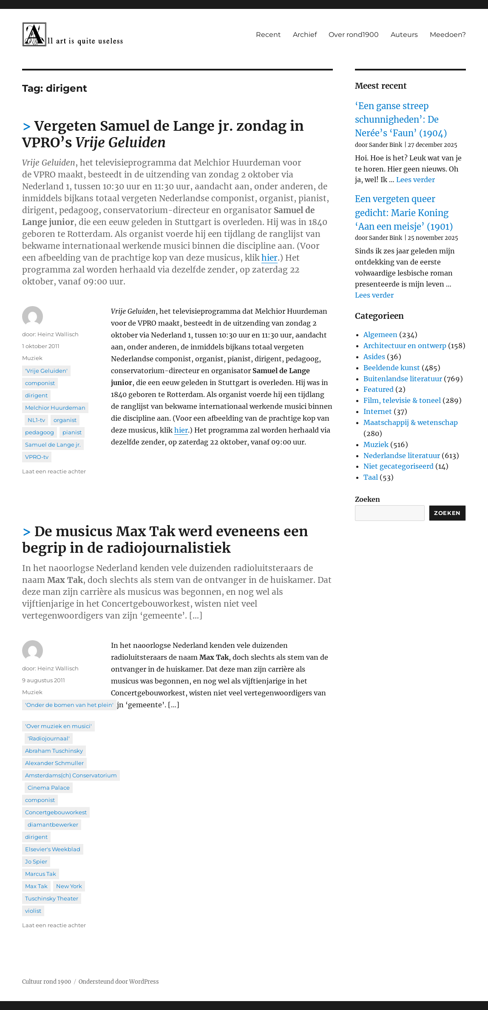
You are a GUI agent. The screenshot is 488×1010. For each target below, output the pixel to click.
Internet (377, 411)
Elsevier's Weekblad (52, 849)
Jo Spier (36, 861)
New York (69, 886)
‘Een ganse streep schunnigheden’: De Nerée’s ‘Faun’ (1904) (401, 120)
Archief (305, 35)
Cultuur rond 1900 (46, 981)
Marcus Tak (40, 873)
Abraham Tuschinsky (54, 750)
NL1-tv (36, 419)
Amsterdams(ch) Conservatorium (71, 775)
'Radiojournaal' (49, 738)
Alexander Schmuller (54, 763)
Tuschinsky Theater (51, 898)
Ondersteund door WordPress (119, 981)
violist (33, 910)
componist (40, 383)
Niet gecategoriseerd (398, 466)
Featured (378, 389)
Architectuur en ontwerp (404, 345)
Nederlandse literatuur (401, 455)
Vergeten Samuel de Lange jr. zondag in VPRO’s (163, 134)
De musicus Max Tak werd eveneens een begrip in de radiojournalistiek (165, 540)
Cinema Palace (49, 787)
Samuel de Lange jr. (53, 444)
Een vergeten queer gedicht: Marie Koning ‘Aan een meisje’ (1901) (404, 213)
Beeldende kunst (391, 367)
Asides (374, 356)
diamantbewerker (53, 824)
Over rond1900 (354, 35)
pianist (72, 432)
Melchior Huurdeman (55, 407)
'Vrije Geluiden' (46, 370)
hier (269, 258)
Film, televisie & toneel (402, 400)
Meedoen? (448, 35)
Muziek (32, 357)
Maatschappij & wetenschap (410, 422)
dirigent (36, 395)
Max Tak (36, 886)
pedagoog (39, 432)
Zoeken (367, 499)
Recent (268, 35)
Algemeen (380, 334)
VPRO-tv (36, 456)
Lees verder (415, 179)
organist (65, 419)
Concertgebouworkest (56, 812)
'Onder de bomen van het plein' (69, 704)
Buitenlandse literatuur (402, 378)
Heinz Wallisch (58, 334)
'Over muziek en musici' (58, 726)
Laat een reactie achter (54, 471)
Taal (370, 477)
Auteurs (404, 35)
